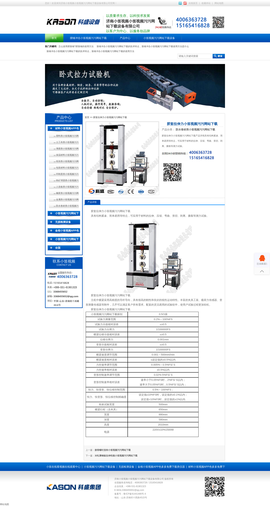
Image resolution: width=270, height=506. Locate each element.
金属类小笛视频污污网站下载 (67, 199)
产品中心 (125, 37)
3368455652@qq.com (133, 490)
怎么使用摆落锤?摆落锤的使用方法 (76, 46)
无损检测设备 (63, 221)
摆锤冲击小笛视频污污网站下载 (88, 37)
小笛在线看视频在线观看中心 (63, 466)
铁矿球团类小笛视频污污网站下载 (67, 180)
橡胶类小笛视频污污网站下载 (67, 193)
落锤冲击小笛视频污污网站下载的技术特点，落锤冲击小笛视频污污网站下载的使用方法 (90, 51)
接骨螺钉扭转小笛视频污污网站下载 (113, 450)
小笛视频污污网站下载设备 (159, 37)
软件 (175, 304)
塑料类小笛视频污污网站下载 (67, 136)
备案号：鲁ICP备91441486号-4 (130, 494)
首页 (54, 37)
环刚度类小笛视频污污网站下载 (67, 174)
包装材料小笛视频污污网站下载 (67, 167)
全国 (57, 247)
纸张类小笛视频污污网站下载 (67, 161)
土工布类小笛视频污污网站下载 (67, 142)
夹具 (190, 299)
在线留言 (193, 3)
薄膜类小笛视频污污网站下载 (67, 148)
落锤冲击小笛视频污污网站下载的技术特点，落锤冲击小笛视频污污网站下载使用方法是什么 (143, 46)
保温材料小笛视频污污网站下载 (67, 155)
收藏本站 (206, 3)
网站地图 (219, 3)
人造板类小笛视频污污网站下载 (67, 186)
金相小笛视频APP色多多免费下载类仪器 (161, 466)
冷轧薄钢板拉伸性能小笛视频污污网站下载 (116, 455)
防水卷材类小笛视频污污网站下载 (67, 206)
